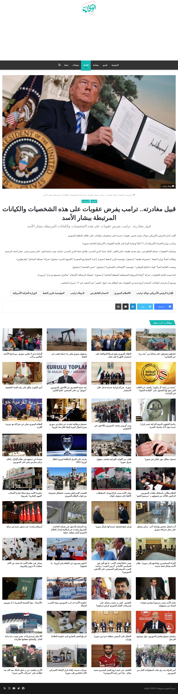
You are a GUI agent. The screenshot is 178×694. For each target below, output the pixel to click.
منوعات (75, 65)
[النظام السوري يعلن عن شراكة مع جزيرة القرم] (22, 410)
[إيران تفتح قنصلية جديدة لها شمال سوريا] (111, 512)
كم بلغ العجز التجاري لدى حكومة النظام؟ (69, 636)
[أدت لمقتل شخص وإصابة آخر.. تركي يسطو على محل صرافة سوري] (156, 512)
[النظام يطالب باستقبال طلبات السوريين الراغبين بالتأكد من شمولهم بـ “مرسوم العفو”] (156, 478)
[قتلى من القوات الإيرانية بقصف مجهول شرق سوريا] (111, 445)
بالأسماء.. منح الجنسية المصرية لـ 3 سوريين (23, 602)
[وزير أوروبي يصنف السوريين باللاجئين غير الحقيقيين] (111, 411)
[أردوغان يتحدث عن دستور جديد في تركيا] (22, 512)
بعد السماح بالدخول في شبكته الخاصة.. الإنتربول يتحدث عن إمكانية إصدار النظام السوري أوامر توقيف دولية (69, 529)
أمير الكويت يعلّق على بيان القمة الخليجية (23, 387)
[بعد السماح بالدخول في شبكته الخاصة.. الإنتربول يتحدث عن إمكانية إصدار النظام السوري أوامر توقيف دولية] (67, 512)
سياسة (96, 65)
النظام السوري (121, 293)
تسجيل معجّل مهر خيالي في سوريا (160, 459)
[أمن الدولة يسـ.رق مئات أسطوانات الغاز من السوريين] (156, 655)
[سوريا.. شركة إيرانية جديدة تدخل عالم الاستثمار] (111, 373)
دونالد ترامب (76, 293)
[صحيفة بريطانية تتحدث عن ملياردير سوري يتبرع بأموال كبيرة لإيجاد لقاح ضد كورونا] (67, 410)
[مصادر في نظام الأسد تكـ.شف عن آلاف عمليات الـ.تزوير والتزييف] (22, 549)
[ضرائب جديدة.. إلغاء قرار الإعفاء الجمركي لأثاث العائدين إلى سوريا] (67, 655)
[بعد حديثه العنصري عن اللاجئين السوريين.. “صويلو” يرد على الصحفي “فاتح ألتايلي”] (67, 373)
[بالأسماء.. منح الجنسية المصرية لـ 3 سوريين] (22, 588)
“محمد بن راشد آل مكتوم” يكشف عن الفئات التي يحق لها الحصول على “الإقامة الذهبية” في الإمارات (156, 390)
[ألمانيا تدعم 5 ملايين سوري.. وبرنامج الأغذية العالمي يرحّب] (22, 339)
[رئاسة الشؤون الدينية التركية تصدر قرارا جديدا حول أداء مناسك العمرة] (156, 410)
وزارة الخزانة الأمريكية (24, 293)
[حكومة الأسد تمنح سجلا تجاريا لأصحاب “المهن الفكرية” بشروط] (22, 478)
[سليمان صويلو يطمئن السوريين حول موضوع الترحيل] (156, 622)
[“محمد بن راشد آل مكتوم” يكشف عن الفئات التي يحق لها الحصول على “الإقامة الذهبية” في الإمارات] (156, 373)
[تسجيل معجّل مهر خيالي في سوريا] (156, 445)
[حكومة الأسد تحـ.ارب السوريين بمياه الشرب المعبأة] (67, 588)
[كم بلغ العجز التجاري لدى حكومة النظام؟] (67, 622)
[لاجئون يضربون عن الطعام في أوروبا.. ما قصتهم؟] (67, 549)
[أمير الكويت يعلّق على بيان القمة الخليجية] (22, 373)
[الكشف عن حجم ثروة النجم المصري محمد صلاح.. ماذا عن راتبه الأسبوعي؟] (111, 655)
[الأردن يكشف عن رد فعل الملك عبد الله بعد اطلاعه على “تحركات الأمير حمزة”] (22, 655)
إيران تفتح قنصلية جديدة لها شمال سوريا (113, 526)
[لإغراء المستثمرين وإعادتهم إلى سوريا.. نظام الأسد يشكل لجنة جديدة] (156, 549)
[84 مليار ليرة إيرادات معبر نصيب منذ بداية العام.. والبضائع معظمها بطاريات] (22, 622)
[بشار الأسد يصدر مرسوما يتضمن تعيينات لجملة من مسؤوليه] (156, 588)
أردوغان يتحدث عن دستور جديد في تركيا (24, 526)
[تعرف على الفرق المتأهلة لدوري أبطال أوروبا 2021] (67, 445)
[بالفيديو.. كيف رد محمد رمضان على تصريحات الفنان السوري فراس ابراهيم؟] (111, 588)
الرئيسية (115, 65)
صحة (66, 65)
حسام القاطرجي (98, 293)
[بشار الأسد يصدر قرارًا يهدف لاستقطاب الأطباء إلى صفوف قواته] (111, 478)
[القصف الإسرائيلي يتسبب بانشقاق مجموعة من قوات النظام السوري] (67, 478)
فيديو (105, 65)
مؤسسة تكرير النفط (53, 293)
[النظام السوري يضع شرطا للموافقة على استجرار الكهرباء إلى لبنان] (111, 339)
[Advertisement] (89, 38)
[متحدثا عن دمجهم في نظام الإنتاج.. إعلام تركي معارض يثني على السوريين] (22, 445)
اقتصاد (86, 65)
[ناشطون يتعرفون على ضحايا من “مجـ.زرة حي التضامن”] (156, 339)
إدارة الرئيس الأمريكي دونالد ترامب (154, 293)
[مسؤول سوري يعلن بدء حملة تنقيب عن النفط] (67, 339)
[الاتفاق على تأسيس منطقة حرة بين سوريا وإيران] (111, 622)
